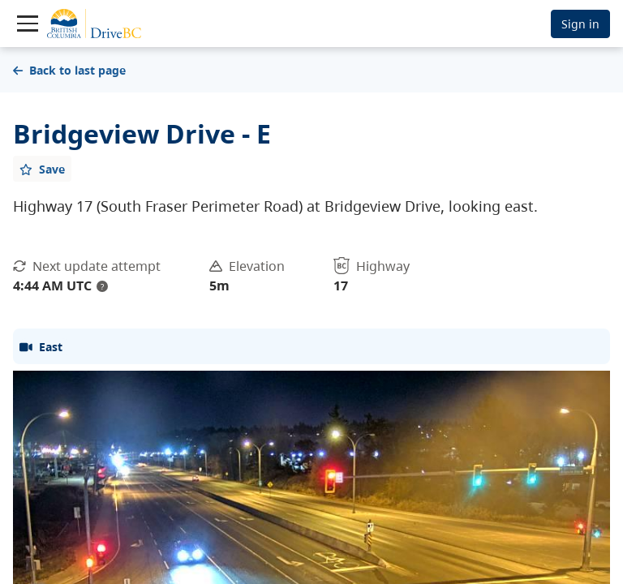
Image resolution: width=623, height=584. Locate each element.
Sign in (580, 24)
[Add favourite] (42, 169)
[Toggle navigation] (27, 23)
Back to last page (69, 70)
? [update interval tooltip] (102, 286)
